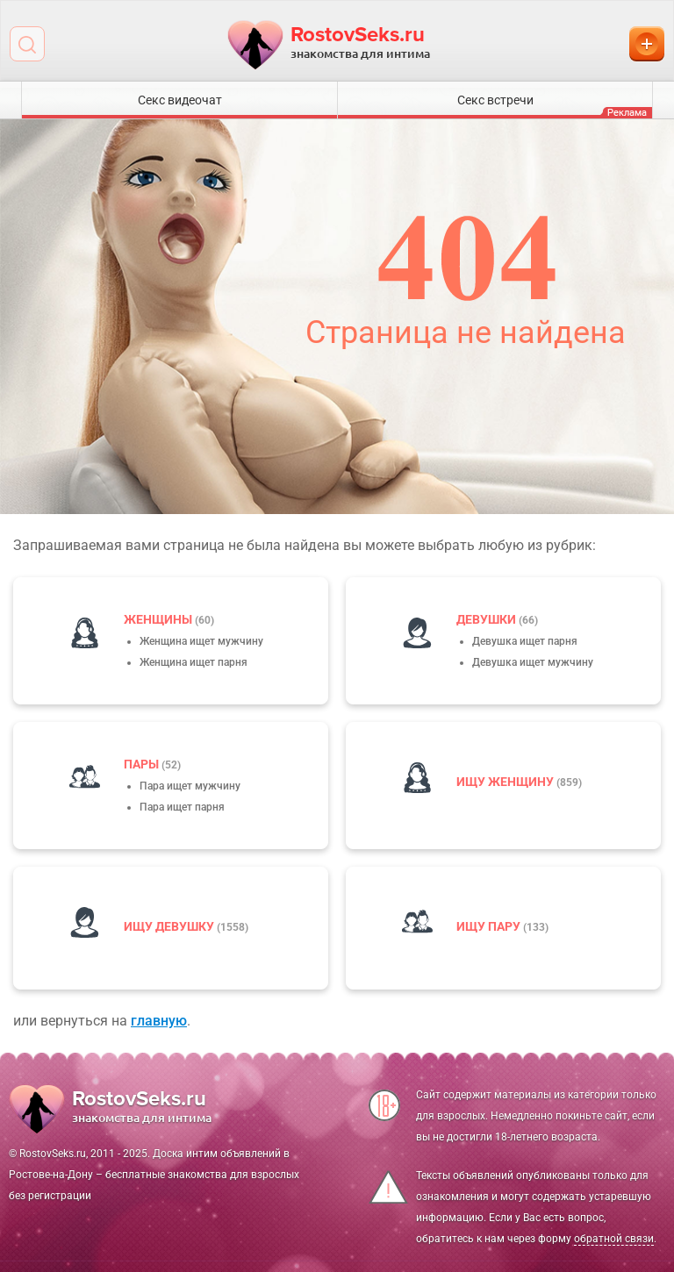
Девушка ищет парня (524, 641)
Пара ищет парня (182, 807)
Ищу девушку (170, 926)
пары (142, 764)
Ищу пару (489, 926)
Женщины (159, 619)
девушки (487, 619)
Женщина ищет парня (193, 662)
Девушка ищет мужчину (532, 662)
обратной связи (614, 1239)
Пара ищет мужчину (190, 786)
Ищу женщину (506, 782)
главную (159, 1020)
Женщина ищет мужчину (201, 641)
